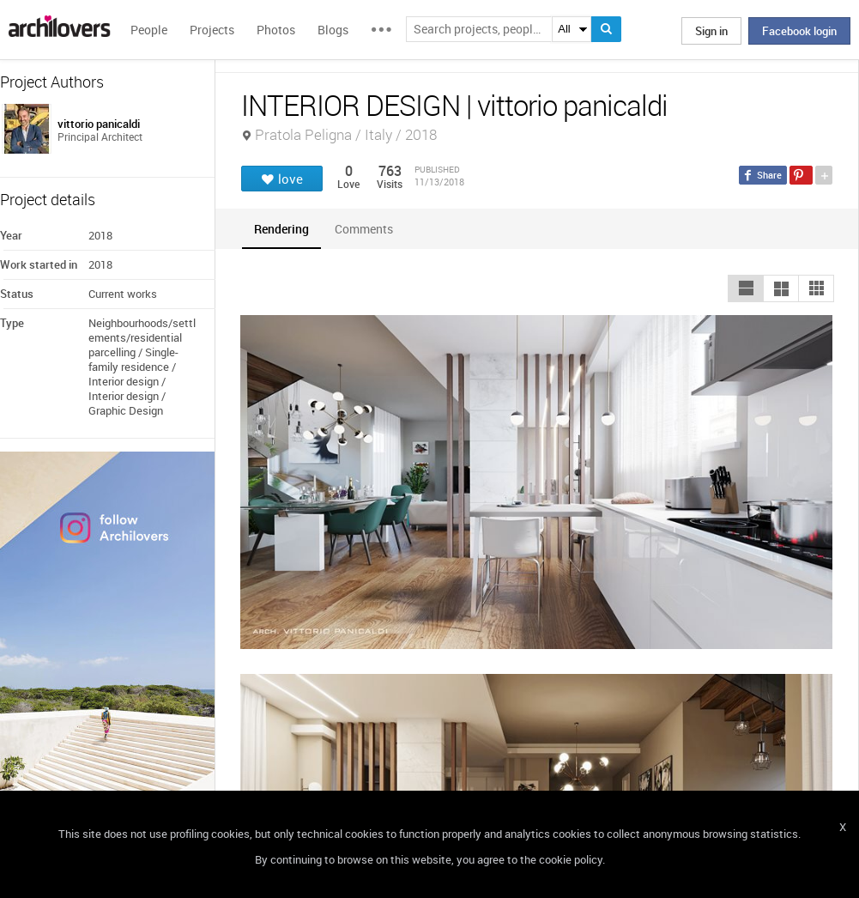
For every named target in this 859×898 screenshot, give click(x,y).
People (148, 29)
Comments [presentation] (368, 229)
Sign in (711, 31)
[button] (746, 288)
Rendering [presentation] (281, 229)
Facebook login (799, 31)
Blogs (333, 29)
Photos (276, 29)
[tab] (281, 229)
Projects (212, 29)
